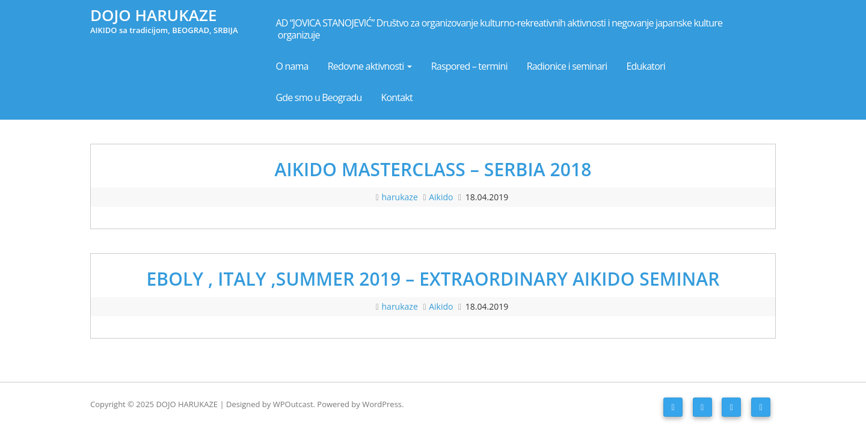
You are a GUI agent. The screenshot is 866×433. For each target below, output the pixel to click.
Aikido (441, 197)
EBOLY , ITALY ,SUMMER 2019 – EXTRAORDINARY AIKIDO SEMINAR (432, 278)
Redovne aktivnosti (370, 66)
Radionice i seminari (567, 66)
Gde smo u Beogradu (319, 97)
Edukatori (646, 66)
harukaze (401, 197)
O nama (292, 66)
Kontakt (397, 97)
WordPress (382, 404)
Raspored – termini (469, 66)
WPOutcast (293, 404)
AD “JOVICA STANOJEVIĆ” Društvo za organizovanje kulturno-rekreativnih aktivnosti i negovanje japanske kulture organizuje (500, 28)
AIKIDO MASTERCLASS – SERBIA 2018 (433, 169)
